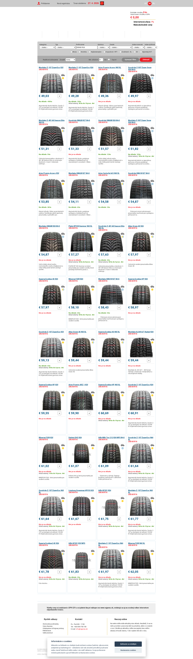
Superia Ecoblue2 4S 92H (49, 543)
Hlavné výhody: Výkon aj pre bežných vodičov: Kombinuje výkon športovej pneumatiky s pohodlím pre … (110, 107)
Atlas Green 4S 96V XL (77, 332)
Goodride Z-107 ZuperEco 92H (140, 385)
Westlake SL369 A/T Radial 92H (140, 332)
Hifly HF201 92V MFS (77, 543)
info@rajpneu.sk (82, 629)
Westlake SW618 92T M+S (108, 279)
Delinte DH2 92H (75, 438)
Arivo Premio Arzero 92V (49, 173)
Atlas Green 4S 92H (136, 226)
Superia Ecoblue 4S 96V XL (109, 332)
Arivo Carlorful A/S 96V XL (109, 173)
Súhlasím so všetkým (128, 644)
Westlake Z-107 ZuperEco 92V (51, 68)
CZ (146, 3)
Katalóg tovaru (50, 34)
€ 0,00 (134, 17)
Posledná (107, 597)
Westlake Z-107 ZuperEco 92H (81, 68)
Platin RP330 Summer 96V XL (80, 226)
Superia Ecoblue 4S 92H (48, 279)
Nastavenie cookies (128, 650)
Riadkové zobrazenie (50, 60)
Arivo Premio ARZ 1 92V (78, 385)
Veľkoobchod (132, 34)
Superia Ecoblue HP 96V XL (109, 385)
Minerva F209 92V (46, 438)
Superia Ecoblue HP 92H (138, 279)
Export (114, 60)
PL (154, 3)
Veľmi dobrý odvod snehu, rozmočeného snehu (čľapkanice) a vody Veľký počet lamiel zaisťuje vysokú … (110, 161)
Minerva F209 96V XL (136, 543)
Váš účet (73, 34)
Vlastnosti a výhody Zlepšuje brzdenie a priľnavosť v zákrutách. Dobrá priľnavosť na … (109, 477)
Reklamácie (47, 631)
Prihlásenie (45, 3)
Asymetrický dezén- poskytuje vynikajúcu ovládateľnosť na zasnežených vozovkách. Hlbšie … (80, 160)
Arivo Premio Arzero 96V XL (109, 68)
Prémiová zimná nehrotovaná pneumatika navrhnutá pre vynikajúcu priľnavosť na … (140, 213)
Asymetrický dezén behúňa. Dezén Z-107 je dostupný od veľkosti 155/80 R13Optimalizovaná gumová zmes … (51, 107)
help (87, 44)
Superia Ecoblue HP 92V (48, 385)
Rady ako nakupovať (113, 34)
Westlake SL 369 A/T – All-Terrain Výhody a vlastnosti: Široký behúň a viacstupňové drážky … (140, 371)
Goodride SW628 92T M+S (79, 120)
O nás (63, 34)
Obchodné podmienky (51, 624)
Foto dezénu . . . (44, 583)
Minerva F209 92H (76, 279)
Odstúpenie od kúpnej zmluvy (53, 628)
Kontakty (146, 34)
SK (150, 3)
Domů (39, 34)
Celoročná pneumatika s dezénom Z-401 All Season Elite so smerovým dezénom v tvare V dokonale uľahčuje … (51, 161)
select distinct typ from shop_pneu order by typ (65, 47)
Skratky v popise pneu (91, 34)
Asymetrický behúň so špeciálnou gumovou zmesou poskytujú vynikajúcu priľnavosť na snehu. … (139, 107)
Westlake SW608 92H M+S (49, 226)
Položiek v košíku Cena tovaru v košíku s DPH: (140, 13)
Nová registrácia (63, 3)
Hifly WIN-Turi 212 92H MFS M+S (111, 438)
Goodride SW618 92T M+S (139, 173)
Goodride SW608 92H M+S (109, 120)
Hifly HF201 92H (104, 490)
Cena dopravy (47, 626)
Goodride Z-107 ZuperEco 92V (51, 332)
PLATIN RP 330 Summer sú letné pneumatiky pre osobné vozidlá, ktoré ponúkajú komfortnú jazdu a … (81, 267)
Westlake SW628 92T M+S (79, 173)
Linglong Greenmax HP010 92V (81, 490)
